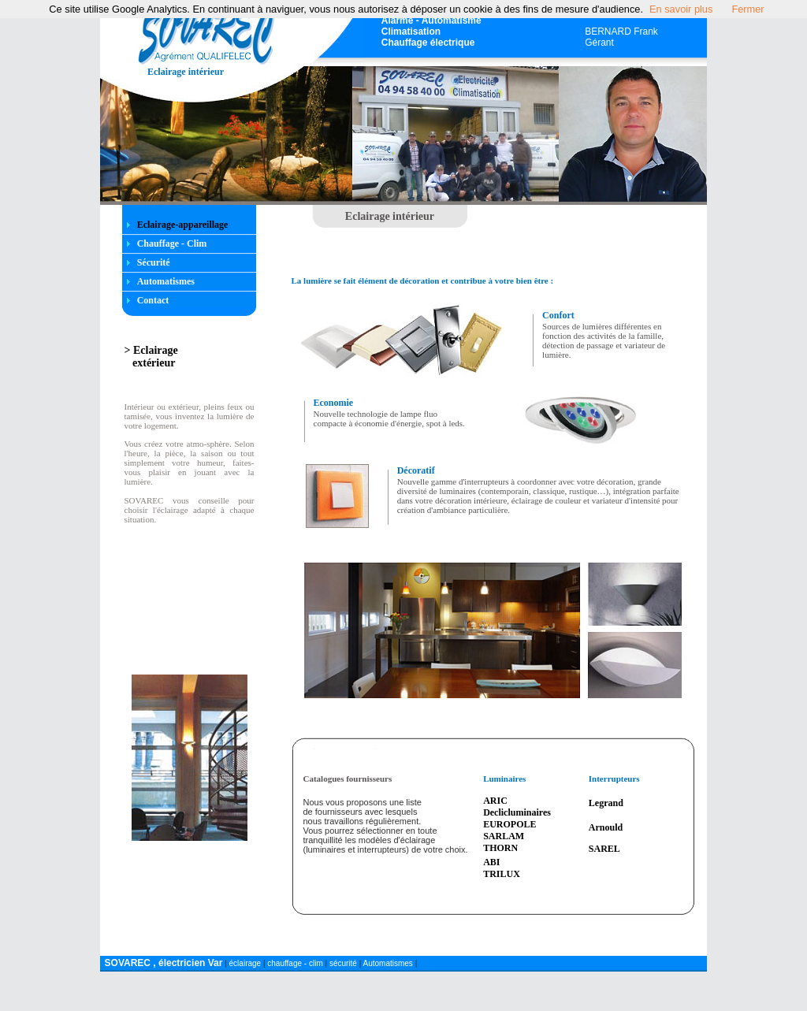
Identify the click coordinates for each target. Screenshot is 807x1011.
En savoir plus (680, 9)
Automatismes (166, 281)
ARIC (495, 800)
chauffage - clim (296, 963)
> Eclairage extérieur (151, 356)
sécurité (343, 963)
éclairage (246, 963)
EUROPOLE (509, 824)
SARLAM (503, 836)
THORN (500, 847)
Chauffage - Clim (172, 243)
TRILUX (501, 873)
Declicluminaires (517, 812)
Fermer (747, 9)
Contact (153, 300)
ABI (491, 862)
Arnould (606, 827)
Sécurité (153, 262)
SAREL (604, 848)
